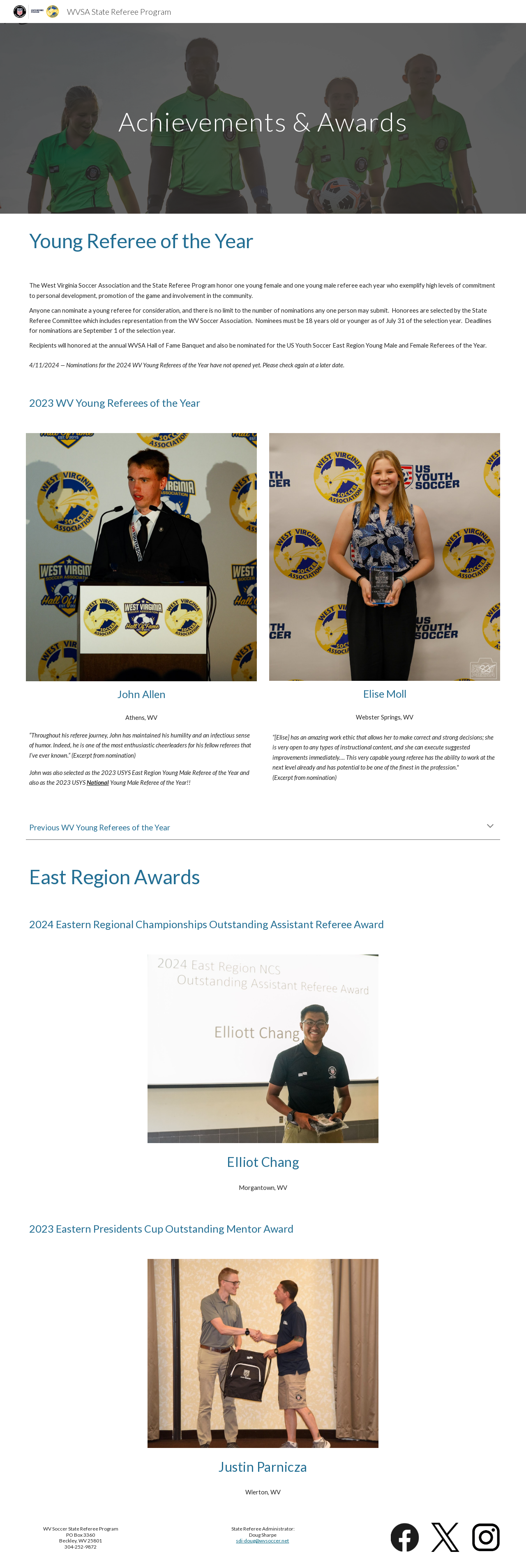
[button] (490, 827)
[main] (263, 118)
